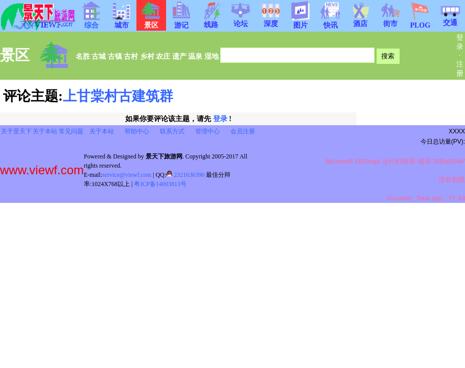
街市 (390, 20)
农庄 (163, 56)
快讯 (330, 22)
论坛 (240, 20)
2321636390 (185, 174)
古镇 (115, 56)
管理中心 (207, 131)
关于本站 (45, 131)
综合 (91, 22)
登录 (220, 119)
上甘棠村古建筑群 (118, 96)
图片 (300, 22)
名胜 (83, 56)
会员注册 (242, 131)
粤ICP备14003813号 (160, 184)
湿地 (211, 56)
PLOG (420, 22)
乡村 (147, 56)
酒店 (360, 20)
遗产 (179, 56)
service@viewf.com (126, 174)
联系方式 (172, 131)
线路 (211, 21)
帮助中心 (137, 131)
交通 (450, 19)
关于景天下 (16, 131)
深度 (271, 20)
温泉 (195, 56)
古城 (98, 56)
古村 (131, 56)
